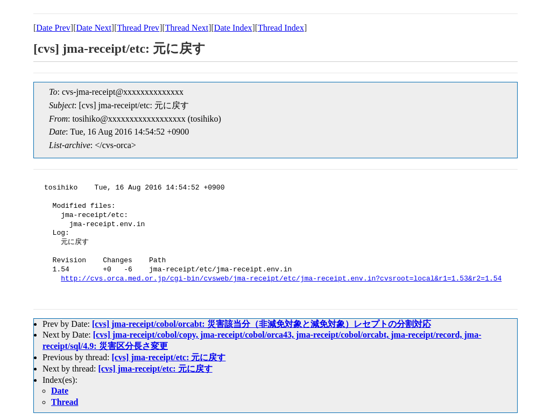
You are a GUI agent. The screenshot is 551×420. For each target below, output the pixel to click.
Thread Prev (138, 27)
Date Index (233, 27)
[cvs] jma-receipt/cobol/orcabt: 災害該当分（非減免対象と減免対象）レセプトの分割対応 (261, 323)
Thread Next (186, 27)
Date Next (93, 27)
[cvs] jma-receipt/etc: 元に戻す (168, 357)
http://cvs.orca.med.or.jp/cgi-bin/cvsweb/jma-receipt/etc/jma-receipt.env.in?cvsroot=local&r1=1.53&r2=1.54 (281, 279)
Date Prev (53, 27)
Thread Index (281, 27)
